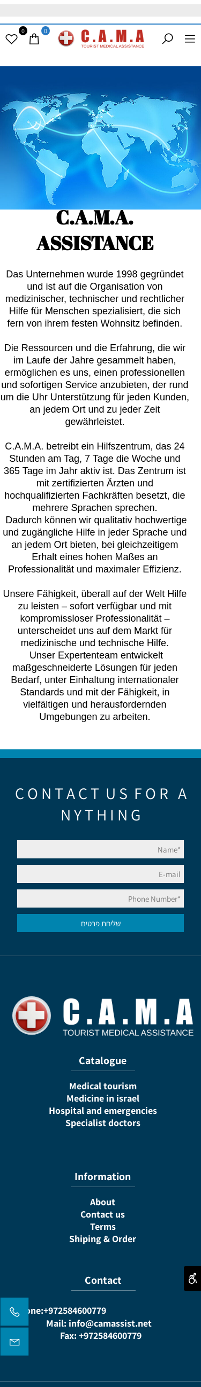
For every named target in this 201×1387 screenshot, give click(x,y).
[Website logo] (100, 37)
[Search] (167, 39)
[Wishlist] (11, 39)
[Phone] (14, 1314)
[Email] (14, 1344)
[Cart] (34, 39)
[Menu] (190, 39)
